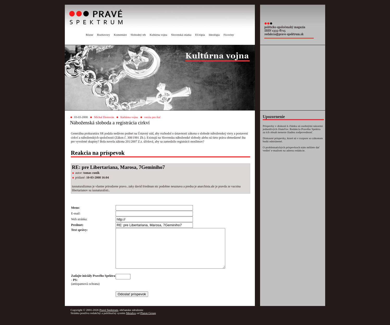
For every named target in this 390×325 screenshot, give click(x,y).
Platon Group (148, 320)
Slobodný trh (138, 34)
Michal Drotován (104, 117)
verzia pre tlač (152, 117)
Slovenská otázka (181, 34)
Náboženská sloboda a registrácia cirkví (110, 122)
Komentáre (120, 34)
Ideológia (214, 34)
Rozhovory (103, 34)
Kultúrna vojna (158, 34)
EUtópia (200, 34)
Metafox (131, 320)
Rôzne (89, 34)
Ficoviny (229, 34)
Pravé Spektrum (108, 317)
